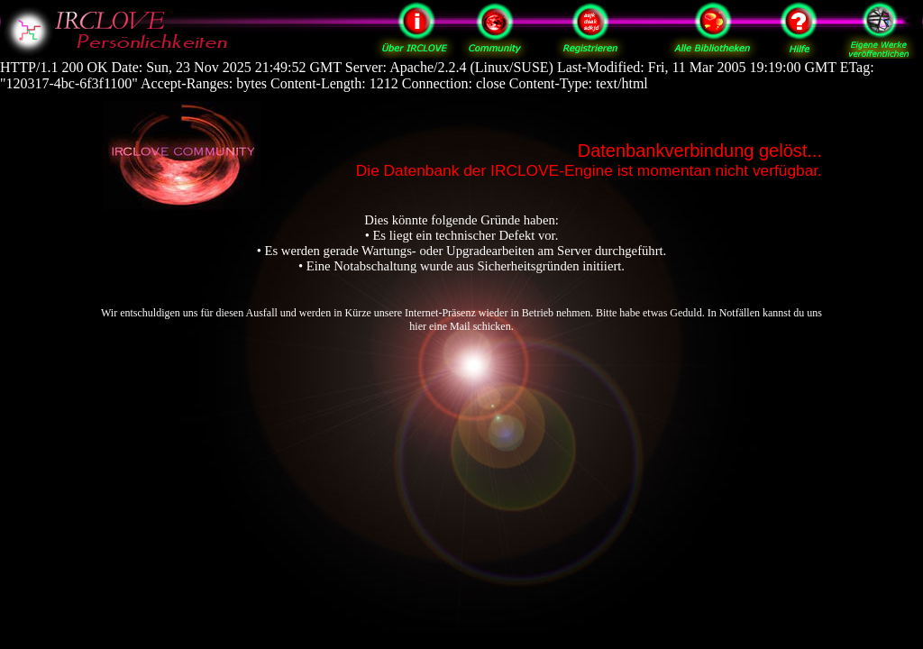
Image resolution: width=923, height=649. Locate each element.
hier (417, 326)
